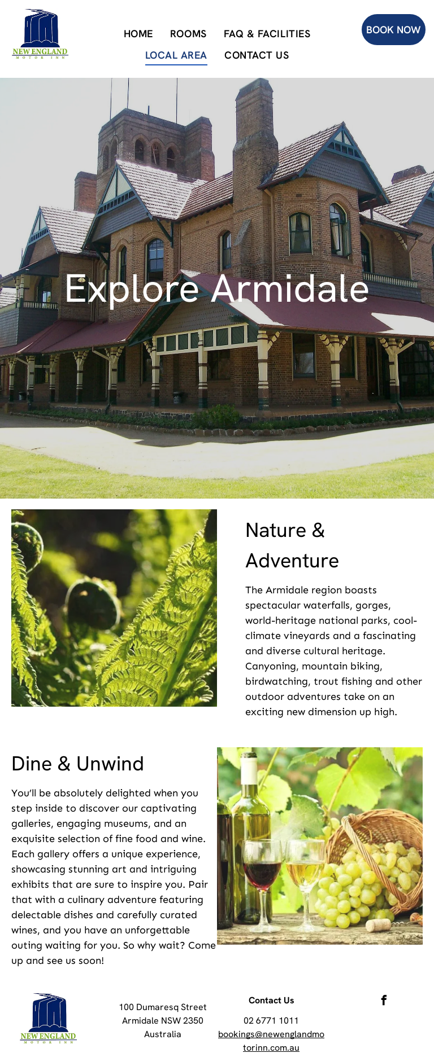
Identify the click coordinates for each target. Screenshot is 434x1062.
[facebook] (384, 1002)
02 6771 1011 (271, 1020)
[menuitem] (138, 33)
